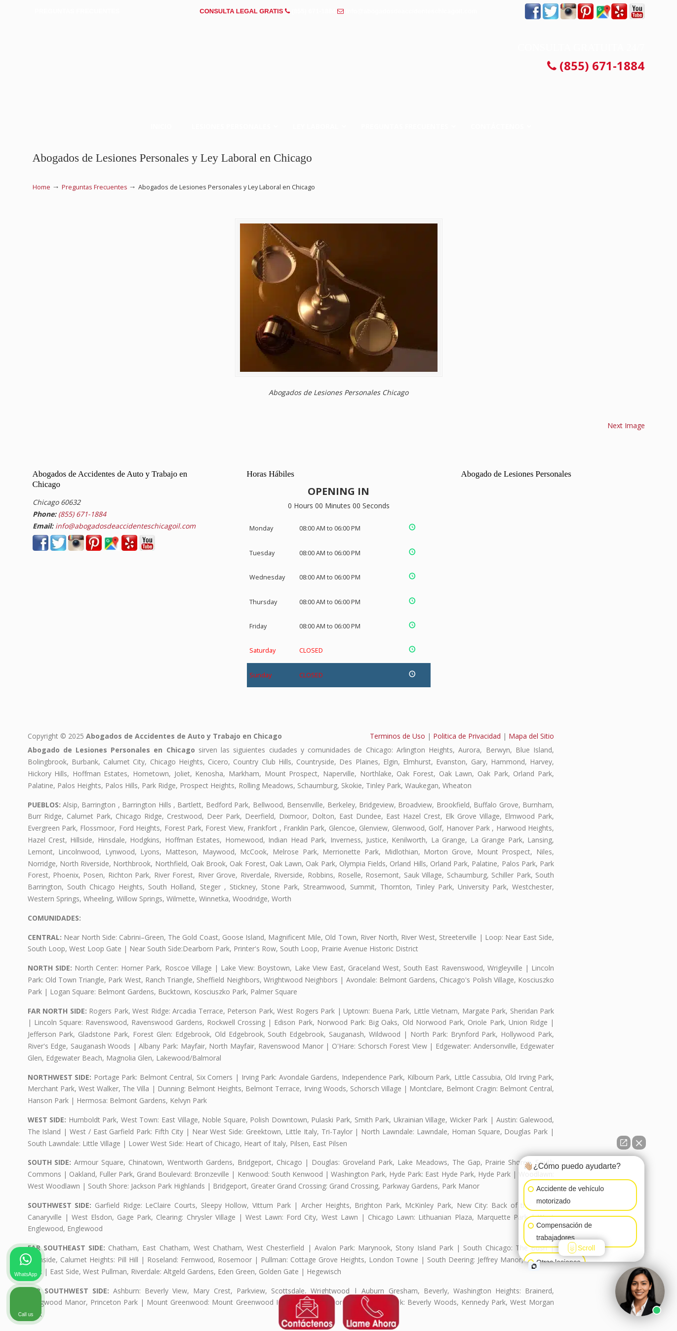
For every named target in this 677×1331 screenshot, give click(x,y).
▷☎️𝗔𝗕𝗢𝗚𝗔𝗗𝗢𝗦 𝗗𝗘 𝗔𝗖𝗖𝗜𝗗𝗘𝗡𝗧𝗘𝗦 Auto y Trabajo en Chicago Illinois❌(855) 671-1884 (339, 57)
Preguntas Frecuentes (94, 187)
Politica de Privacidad (467, 736)
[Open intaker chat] (534, 1266)
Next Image (626, 425)
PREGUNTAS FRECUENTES (77, 11)
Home (41, 187)
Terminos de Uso (397, 736)
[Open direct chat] (624, 1143)
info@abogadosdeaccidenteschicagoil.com (412, 11)
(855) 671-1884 (314, 11)
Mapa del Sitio (531, 736)
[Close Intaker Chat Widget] (639, 1143)
